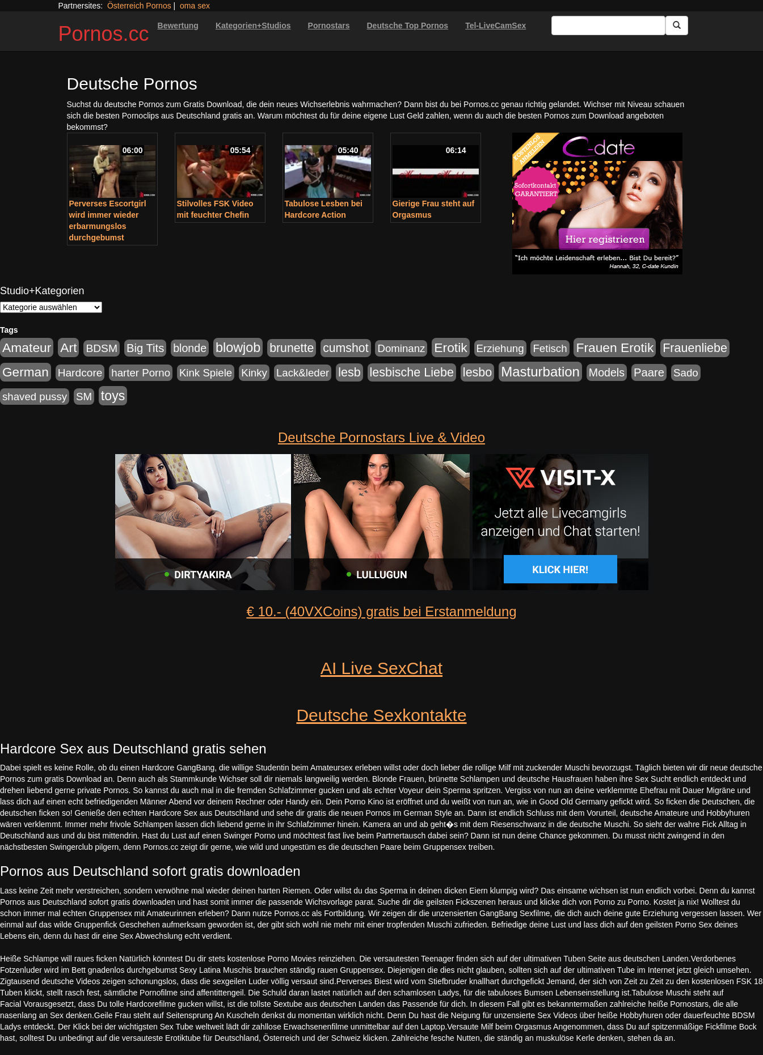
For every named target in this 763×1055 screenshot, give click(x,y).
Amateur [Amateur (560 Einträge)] (26, 347)
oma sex (195, 5)
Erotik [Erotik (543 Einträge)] (450, 347)
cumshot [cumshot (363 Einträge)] (345, 348)
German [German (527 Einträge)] (25, 372)
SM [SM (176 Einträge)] (84, 396)
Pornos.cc (103, 33)
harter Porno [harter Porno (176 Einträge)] (140, 373)
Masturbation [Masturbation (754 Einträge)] (540, 371)
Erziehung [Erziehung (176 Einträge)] (500, 348)
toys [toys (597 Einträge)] (113, 395)
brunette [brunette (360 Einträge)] (291, 348)
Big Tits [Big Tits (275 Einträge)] (145, 348)
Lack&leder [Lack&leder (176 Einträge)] (302, 373)
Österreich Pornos (139, 5)
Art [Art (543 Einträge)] (68, 347)
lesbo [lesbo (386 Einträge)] (477, 372)
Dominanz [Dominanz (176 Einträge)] (401, 348)
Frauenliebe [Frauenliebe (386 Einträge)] (695, 348)
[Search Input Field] (608, 25)
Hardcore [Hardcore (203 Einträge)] (80, 373)
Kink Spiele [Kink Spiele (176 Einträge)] (205, 373)
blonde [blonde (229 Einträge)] (189, 348)
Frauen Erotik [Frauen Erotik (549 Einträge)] (615, 347)
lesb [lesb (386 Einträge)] (349, 372)
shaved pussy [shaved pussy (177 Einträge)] (34, 396)
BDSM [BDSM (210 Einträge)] (101, 348)
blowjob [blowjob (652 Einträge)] (238, 347)
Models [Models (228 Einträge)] (607, 372)
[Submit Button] (676, 25)
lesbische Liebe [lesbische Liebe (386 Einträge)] (412, 372)
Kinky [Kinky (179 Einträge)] (254, 373)
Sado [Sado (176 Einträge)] (685, 373)
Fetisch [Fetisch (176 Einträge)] (550, 348)
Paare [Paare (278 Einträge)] (649, 372)
